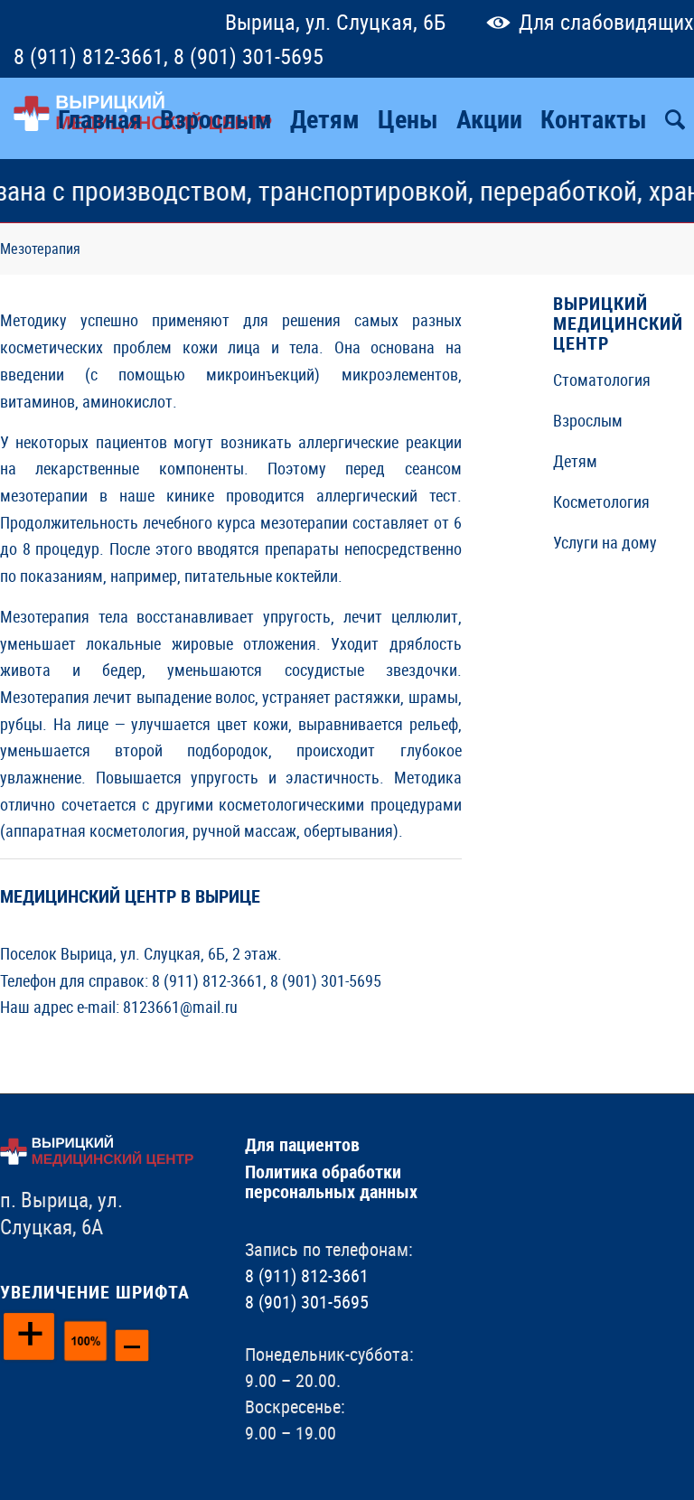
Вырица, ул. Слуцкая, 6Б (335, 21)
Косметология (601, 501)
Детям (575, 461)
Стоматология (602, 379)
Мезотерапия (40, 248)
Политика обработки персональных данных (331, 1181)
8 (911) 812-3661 (89, 56)
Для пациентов (302, 1144)
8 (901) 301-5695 (249, 56)
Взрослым (588, 420)
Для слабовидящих (586, 21)
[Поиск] (675, 118)
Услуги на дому (605, 542)
